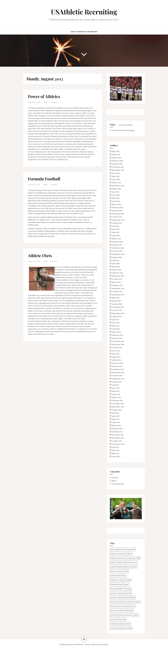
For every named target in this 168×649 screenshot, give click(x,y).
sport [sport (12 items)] (136, 615)
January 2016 (117, 304)
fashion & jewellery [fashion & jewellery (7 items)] (130, 567)
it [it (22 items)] (127, 597)
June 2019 (116, 229)
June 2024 (116, 173)
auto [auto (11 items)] (111, 549)
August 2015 (117, 316)
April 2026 (116, 154)
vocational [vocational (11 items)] (128, 628)
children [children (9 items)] (129, 554)
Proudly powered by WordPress (71, 644)
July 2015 (115, 319)
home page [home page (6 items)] (127, 589)
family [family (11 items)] (119, 567)
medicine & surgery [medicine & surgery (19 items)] (133, 602)
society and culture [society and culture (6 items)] (126, 615)
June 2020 (116, 195)
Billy (45, 102)
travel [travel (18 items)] (128, 624)
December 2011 (118, 435)
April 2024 (116, 179)
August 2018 (117, 257)
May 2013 (115, 391)
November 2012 (118, 407)
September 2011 (118, 444)
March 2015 (116, 332)
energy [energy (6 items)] (112, 567)
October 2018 (117, 251)
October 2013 (117, 375)
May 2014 (115, 354)
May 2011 (115, 453)
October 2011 (117, 441)
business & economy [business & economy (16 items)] (117, 554)
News (114, 481)
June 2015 (116, 323)
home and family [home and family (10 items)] (116, 589)
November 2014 (118, 344)
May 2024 (115, 176)
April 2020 (116, 201)
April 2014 (116, 357)
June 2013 (116, 388)
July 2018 (115, 260)
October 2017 (117, 279)
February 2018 (117, 273)
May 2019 (115, 232)
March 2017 (116, 282)
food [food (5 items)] (126, 571)
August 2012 (117, 410)
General (54, 102)
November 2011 (118, 438)
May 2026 (115, 151)
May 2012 (115, 419)
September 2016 (118, 295)
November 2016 (118, 288)
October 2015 (117, 310)
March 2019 (116, 238)
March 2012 (116, 425)
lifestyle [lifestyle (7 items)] (132, 597)
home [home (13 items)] (126, 584)
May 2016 (115, 298)
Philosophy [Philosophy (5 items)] (129, 611)
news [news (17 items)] (133, 606)
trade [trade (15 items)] (124, 619)
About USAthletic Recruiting (84, 32)
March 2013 (116, 397)
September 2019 (118, 220)
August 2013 (117, 382)
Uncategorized (118, 484)
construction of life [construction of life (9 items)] (134, 558)
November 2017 (118, 276)
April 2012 (116, 422)
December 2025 (118, 167)
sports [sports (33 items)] (112, 619)
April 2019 (116, 235)
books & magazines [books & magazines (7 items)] (128, 549)
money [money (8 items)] (112, 606)
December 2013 (118, 369)
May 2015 (115, 326)
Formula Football (44, 178)
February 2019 (117, 242)
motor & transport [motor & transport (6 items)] (123, 606)
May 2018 (115, 267)
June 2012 (116, 416)
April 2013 (116, 394)
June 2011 (116, 450)
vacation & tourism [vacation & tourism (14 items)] (116, 628)
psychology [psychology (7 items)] (114, 615)
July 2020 (115, 192)
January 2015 (117, 338)
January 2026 (117, 164)
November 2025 (118, 170)
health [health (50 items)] (129, 580)
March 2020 (116, 204)
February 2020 (117, 207)
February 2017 (117, 285)
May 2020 (115, 198)
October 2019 (117, 217)
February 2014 (117, 363)
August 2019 (117, 223)
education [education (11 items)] (119, 562)
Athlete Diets (40, 255)
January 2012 (117, 432)
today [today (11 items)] (118, 619)
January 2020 (117, 210)
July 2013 (115, 385)
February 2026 (117, 161)
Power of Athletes (44, 96)
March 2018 (116, 270)
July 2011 (115, 447)
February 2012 (117, 428)
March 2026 (116, 158)
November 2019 (118, 214)
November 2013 (118, 372)
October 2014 (117, 347)
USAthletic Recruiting (84, 11)
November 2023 (118, 186)
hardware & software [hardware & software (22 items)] (117, 580)
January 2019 (117, 245)
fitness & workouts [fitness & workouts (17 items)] (116, 571)
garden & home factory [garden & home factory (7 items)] (118, 576)
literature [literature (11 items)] (113, 602)
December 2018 (118, 248)
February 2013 (117, 400)
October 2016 (117, 291)
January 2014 (117, 366)
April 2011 (116, 456)
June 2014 (116, 351)
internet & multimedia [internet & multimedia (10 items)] (117, 597)
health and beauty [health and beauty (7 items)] (116, 584)
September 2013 (118, 379)
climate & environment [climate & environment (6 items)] (117, 558)
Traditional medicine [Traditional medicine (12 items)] (117, 624)
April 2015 (116, 329)
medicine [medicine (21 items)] (122, 602)
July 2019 (115, 226)
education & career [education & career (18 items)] (130, 562)
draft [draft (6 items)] (112, 562)
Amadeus (94, 644)
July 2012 (115, 413)
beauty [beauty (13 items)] (118, 549)
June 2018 (116, 263)
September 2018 (118, 254)
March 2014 (116, 360)
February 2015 (117, 335)
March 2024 (116, 182)
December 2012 (118, 403)
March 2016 (116, 301)
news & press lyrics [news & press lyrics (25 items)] (116, 611)
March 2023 (116, 189)
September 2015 (118, 313)
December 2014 (118, 341)
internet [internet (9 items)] (128, 593)
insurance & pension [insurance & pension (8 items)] (117, 593)
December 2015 (118, 307)
